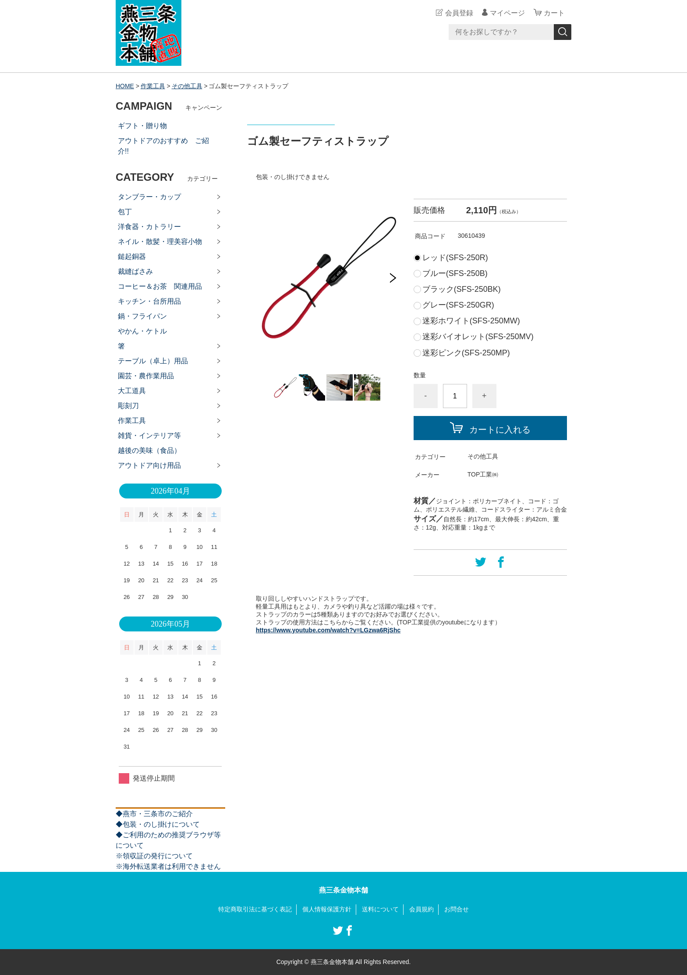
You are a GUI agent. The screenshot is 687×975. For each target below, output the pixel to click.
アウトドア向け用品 (149, 465)
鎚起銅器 (132, 256)
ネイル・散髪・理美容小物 (160, 241)
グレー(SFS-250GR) (458, 305)
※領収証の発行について (154, 856)
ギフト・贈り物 (142, 125)
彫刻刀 (128, 405)
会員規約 (421, 909)
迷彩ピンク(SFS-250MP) (466, 352)
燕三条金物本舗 (343, 890)
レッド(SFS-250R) (455, 257)
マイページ (507, 13)
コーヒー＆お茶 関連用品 (160, 286)
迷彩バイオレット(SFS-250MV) (478, 336)
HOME (125, 86)
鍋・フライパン (142, 316)
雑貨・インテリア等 (149, 435)
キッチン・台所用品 (149, 301)
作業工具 (153, 86)
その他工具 (187, 86)
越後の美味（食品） (149, 450)
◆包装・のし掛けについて (158, 824)
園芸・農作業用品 (146, 376)
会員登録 (459, 13)
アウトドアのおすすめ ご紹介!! (163, 146)
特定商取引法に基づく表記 (255, 909)
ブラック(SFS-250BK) (461, 289)
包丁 (125, 211)
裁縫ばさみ (135, 271)
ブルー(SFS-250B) (455, 273)
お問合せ (456, 909)
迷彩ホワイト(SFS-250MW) (471, 320)
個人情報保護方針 (326, 909)
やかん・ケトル (142, 331)
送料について (380, 909)
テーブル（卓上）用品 (153, 361)
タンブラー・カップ (149, 197)
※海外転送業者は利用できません (168, 866)
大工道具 (132, 390)
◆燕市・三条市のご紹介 (154, 813)
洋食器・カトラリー (149, 226)
